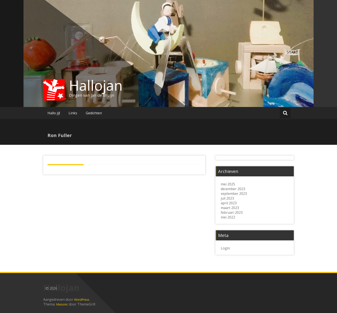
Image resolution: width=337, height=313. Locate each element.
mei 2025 (228, 184)
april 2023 (229, 203)
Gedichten (94, 113)
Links (73, 113)
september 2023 (234, 193)
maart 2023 (230, 207)
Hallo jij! (53, 113)
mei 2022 (228, 217)
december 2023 (233, 188)
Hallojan (96, 85)
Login (225, 248)
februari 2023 (232, 212)
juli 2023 (227, 198)
